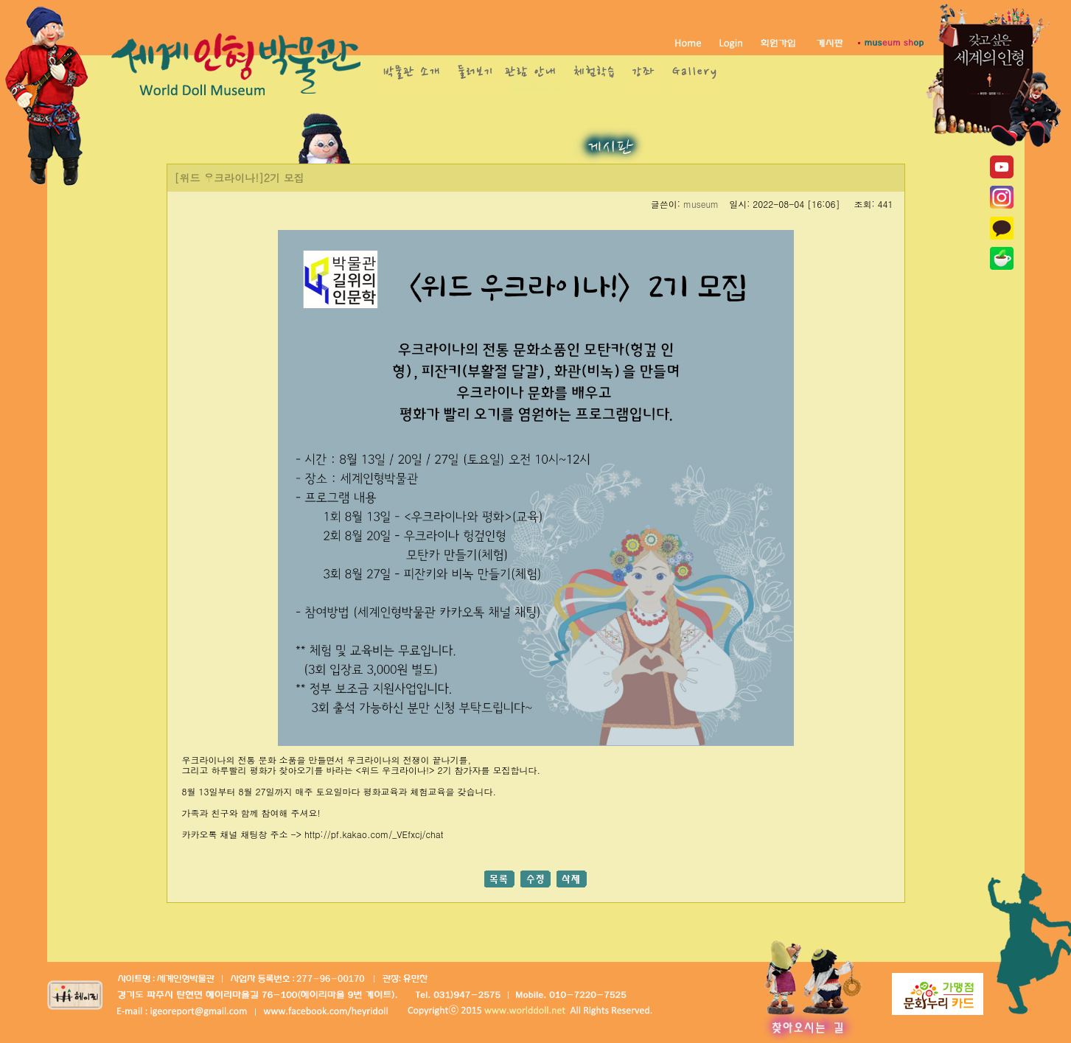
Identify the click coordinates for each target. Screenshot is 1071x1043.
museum (701, 204)
